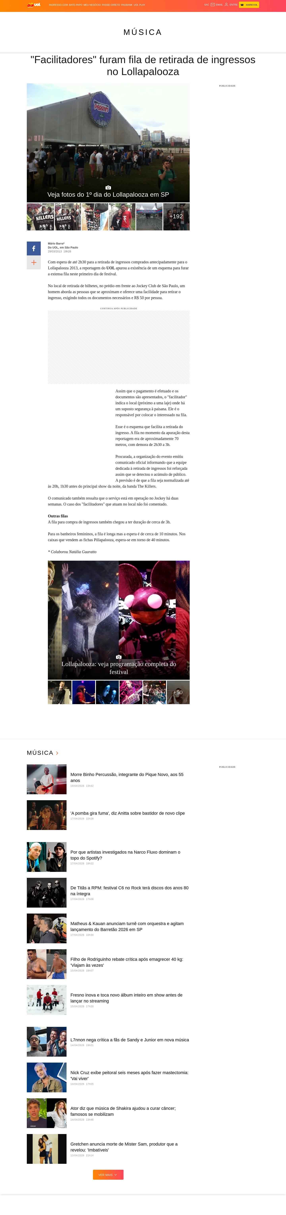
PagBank (126, 5)
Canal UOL (202, 15)
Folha (109, 15)
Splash (147, 15)
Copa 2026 (135, 15)
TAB (222, 15)
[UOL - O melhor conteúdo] (34, 5)
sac (206, 4)
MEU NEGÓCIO (92, 5)
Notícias (58, 15)
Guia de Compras (255, 15)
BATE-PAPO (75, 5)
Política (71, 15)
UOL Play (139, 5)
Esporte (121, 15)
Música (143, 32)
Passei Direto (111, 5)
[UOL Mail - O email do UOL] (216, 4)
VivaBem (174, 15)
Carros (84, 15)
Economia (97, 15)
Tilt (183, 15)
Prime (229, 15)
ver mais (108, 1174)
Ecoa (190, 15)
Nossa (215, 15)
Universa (161, 15)
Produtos (34, 15)
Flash (46, 15)
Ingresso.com (58, 5)
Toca (238, 15)
